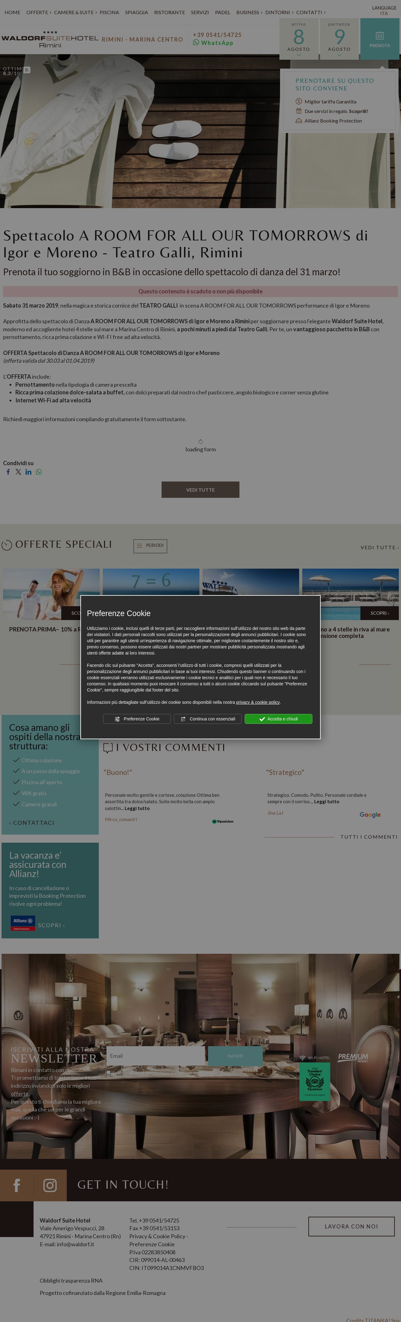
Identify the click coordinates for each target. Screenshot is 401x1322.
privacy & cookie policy (258, 702)
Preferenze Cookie (136, 719)
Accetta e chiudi (278, 719)
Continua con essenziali (208, 719)
